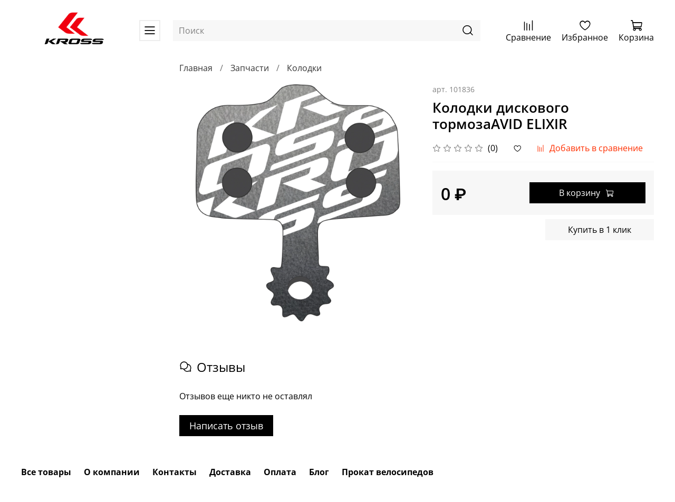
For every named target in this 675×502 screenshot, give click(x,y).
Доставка (230, 472)
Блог (319, 472)
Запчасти (249, 68)
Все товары (46, 472)
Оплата (280, 472)
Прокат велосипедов (387, 472)
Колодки (304, 68)
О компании (112, 472)
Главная (196, 68)
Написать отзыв (226, 425)
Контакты (174, 472)
